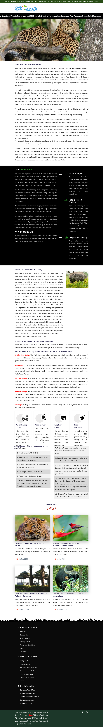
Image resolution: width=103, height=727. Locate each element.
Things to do (24, 661)
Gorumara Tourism (26, 703)
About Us (23, 632)
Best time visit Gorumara (28, 667)
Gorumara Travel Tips (27, 690)
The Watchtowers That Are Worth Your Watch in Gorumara (31, 595)
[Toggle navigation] (85, 8)
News (22, 681)
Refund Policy (25, 638)
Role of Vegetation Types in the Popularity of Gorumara (66, 544)
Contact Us (24, 635)
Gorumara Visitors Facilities (29, 697)
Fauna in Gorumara (27, 677)
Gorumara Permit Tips (27, 693)
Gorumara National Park (37, 712)
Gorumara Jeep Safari (28, 671)
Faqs (21, 648)
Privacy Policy (25, 641)
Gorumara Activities (27, 700)
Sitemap (23, 652)
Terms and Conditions (27, 645)
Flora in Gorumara (26, 674)
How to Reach (25, 664)
